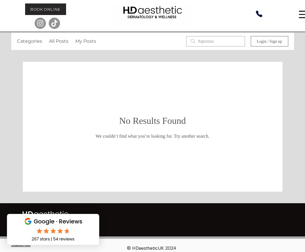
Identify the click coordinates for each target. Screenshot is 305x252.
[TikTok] (54, 23)
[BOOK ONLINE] (45, 9)
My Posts (85, 41)
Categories (29, 41)
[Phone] (259, 14)
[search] (215, 41)
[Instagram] (40, 23)
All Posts (58, 41)
